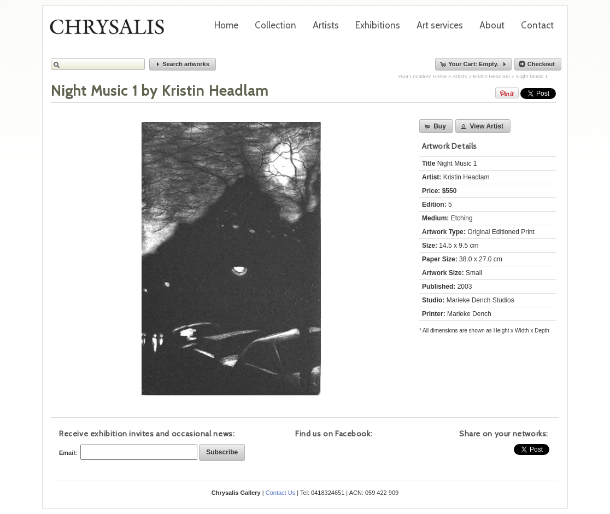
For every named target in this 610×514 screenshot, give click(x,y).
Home (226, 25)
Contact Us (280, 492)
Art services (440, 25)
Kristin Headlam (491, 76)
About (492, 25)
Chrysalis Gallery (111, 30)
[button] (182, 64)
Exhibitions (377, 25)
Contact (537, 25)
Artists (326, 25)
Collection (275, 25)
